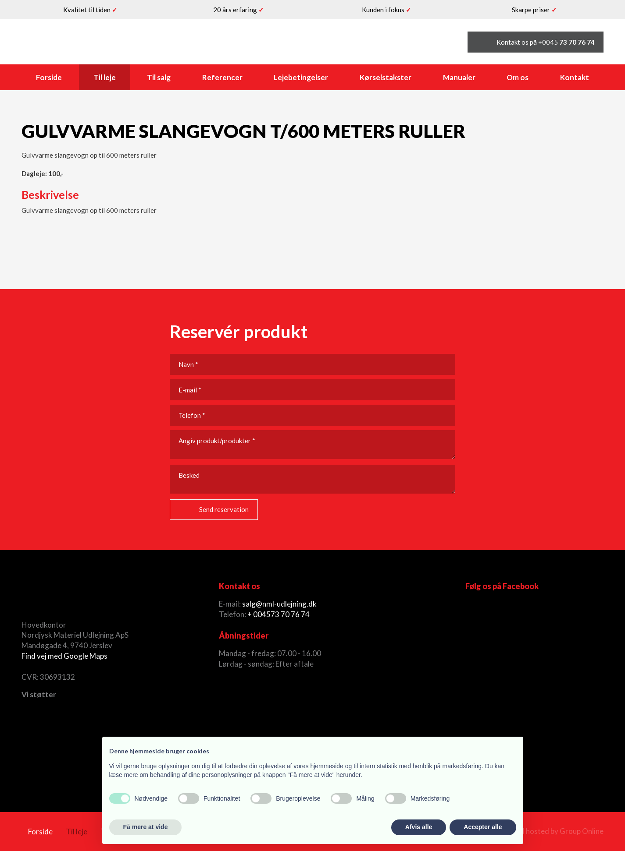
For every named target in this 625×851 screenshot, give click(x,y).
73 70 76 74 (290, 614)
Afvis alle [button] (418, 826)
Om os (518, 77)
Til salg (159, 77)
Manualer (459, 77)
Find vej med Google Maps (64, 655)
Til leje (104, 77)
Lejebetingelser (301, 77)
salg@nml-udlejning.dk (279, 603)
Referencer (222, 77)
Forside (49, 77)
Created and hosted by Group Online (543, 831)
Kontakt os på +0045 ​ (545, 42)
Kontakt (574, 77)
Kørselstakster (385, 77)
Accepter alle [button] (483, 826)
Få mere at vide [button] (145, 826)
